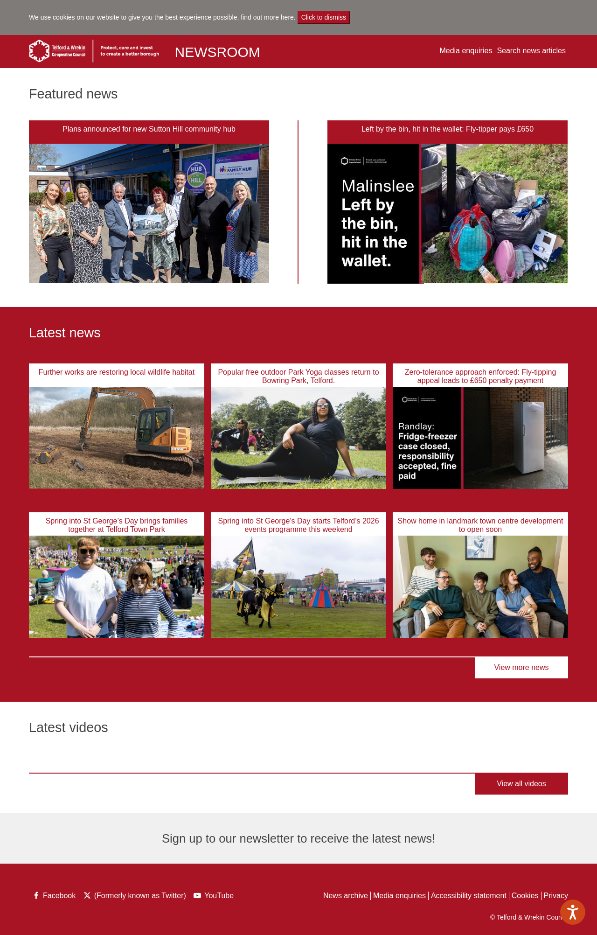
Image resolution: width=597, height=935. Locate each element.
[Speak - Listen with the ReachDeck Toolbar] (572, 912)
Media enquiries (465, 51)
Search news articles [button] (531, 51)
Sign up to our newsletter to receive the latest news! (298, 838)
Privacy (556, 896)
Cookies (525, 896)
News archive (345, 896)
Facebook (53, 896)
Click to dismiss (323, 17)
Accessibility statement (469, 896)
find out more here (267, 17)
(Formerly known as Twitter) (134, 896)
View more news (521, 667)
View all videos (521, 784)
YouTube (214, 896)
